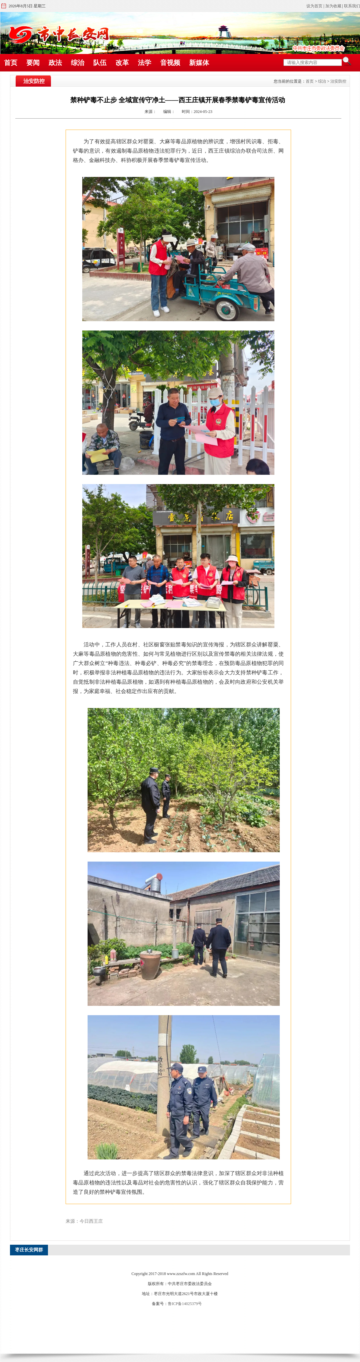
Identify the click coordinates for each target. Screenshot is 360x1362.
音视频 (170, 62)
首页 (10, 62)
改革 (122, 62)
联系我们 (352, 6)
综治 (77, 62)
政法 (55, 62)
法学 (144, 62)
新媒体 (199, 62)
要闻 (33, 62)
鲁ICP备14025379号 (185, 1303)
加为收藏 (333, 6)
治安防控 (338, 81)
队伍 (100, 62)
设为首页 (314, 6)
